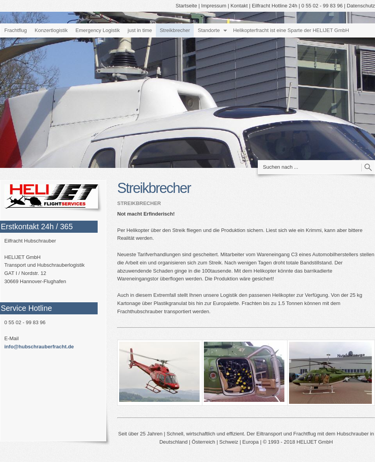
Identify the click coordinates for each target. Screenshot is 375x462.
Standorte (209, 30)
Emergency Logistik (97, 30)
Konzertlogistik (51, 30)
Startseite (186, 6)
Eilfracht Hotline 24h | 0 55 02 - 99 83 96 (297, 6)
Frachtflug (15, 30)
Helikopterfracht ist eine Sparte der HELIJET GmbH (291, 30)
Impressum (213, 6)
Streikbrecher (175, 30)
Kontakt (239, 6)
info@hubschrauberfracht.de (39, 347)
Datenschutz (361, 6)
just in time (140, 30)
